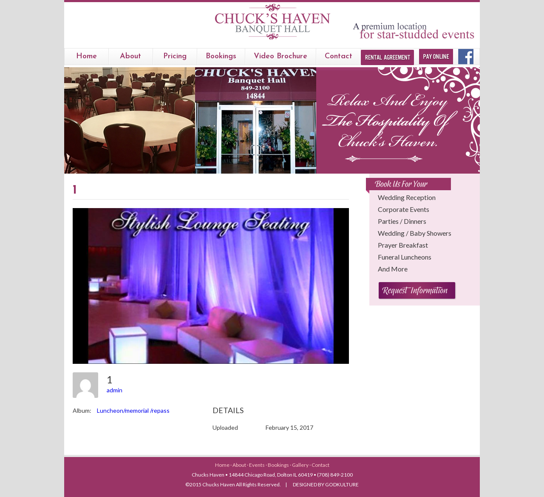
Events (257, 465)
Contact (338, 56)
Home (86, 56)
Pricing (175, 56)
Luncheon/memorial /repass (133, 410)
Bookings (279, 465)
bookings (221, 56)
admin (114, 390)
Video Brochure (280, 56)
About (130, 56)
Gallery (300, 465)
